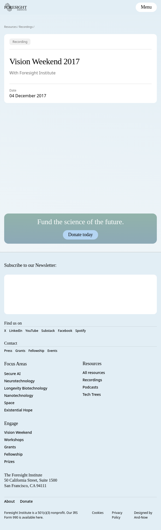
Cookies (98, 512)
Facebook (65, 330)
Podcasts (90, 387)
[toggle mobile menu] (146, 7)
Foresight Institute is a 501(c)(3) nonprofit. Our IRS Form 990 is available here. (41, 515)
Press (8, 350)
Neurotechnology (19, 380)
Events (52, 350)
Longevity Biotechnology (25, 388)
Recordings (26, 27)
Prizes (9, 461)
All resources (94, 372)
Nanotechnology (18, 395)
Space (9, 402)
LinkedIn (15, 330)
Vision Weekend (18, 432)
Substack (48, 330)
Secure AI (12, 373)
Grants (20, 350)
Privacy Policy (117, 515)
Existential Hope (18, 410)
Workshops (14, 439)
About (9, 501)
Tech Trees (92, 394)
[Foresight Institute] (15, 7)
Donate (26, 501)
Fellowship (36, 350)
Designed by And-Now (143, 515)
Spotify (80, 330)
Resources (10, 27)
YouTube (31, 330)
